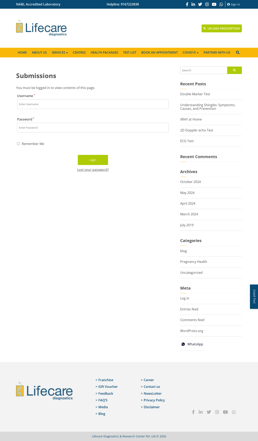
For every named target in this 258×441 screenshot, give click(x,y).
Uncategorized (191, 272)
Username (26, 96)
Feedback (105, 393)
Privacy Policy (154, 400)
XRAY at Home (191, 119)
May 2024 (187, 192)
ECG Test (187, 141)
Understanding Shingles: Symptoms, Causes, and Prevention (207, 107)
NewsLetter (153, 393)
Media (103, 407)
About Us (39, 52)
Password (25, 119)
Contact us (152, 386)
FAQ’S (102, 400)
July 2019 (187, 225)
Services (58, 52)
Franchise (105, 380)
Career (149, 380)
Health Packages (104, 52)
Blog (101, 413)
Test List (129, 52)
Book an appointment (159, 52)
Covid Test (254, 297)
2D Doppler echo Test (196, 130)
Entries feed (189, 309)
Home (22, 52)
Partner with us (217, 52)
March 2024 (189, 214)
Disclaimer (152, 407)
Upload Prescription (222, 28)
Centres (79, 52)
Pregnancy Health (193, 261)
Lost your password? (93, 169)
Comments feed (192, 320)
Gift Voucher (108, 386)
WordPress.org (191, 331)
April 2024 (187, 203)
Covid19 (189, 52)
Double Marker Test (195, 94)
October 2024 (190, 182)
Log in (184, 298)
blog (183, 251)
